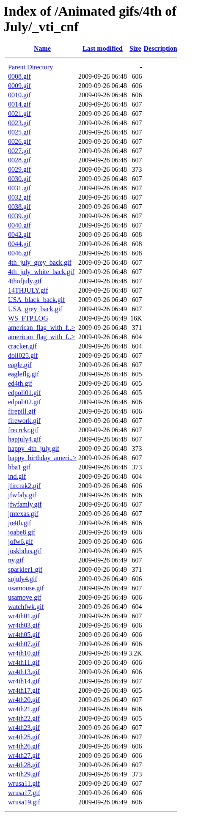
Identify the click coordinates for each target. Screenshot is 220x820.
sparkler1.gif (25, 569)
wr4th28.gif (24, 764)
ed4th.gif (20, 383)
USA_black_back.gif (36, 299)
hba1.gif (19, 467)
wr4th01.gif (24, 616)
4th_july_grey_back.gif (40, 262)
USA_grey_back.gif (35, 309)
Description (160, 48)
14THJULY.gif (28, 290)
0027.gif (19, 150)
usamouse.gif (26, 588)
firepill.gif (22, 411)
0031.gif (19, 188)
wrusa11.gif (24, 783)
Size (135, 48)
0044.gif (19, 243)
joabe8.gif (21, 532)
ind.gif (17, 476)
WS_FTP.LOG (28, 318)
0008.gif (19, 76)
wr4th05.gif (24, 634)
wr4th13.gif (24, 671)
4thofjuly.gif (24, 281)
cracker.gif (22, 346)
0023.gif (19, 122)
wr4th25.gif (24, 736)
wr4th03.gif (24, 625)
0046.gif (19, 253)
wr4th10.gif (24, 653)
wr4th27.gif (24, 755)
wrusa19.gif (24, 802)
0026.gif (19, 141)
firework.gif (24, 420)
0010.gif (19, 95)
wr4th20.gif (24, 699)
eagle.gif (20, 364)
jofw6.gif (20, 541)
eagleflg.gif (23, 374)
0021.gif (19, 113)
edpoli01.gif (24, 392)
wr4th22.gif (24, 718)
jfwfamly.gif (24, 504)
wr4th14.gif (24, 681)
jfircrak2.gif (24, 485)
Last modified (102, 48)
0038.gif (19, 206)
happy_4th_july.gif (33, 448)
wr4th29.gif (24, 774)
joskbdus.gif (24, 550)
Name (42, 48)
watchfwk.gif (26, 606)
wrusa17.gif (24, 792)
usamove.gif (24, 597)
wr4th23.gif (24, 727)
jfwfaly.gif (22, 495)
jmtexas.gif (23, 513)
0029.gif (19, 169)
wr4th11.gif (24, 662)
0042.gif (19, 234)
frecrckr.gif (23, 429)
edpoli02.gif (24, 402)
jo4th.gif (19, 523)
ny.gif (16, 560)
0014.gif (19, 104)
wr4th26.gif (24, 746)
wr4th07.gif (24, 643)
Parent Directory (30, 67)
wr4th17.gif (24, 690)
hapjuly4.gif (24, 439)
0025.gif (19, 132)
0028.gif (19, 160)
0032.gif (19, 197)
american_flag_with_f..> (41, 327)
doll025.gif (23, 355)
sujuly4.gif (22, 578)
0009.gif (19, 85)
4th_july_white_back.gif (41, 271)
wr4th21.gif (24, 709)
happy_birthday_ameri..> (42, 457)
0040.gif (19, 225)
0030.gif (19, 178)
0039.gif (19, 215)
